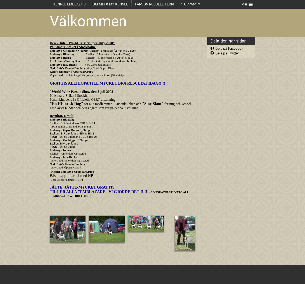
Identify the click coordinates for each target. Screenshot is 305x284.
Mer (247, 3)
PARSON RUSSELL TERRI (154, 4)
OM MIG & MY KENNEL (110, 4)
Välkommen (88, 21)
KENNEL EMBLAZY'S (69, 4)
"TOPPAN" (188, 4)
